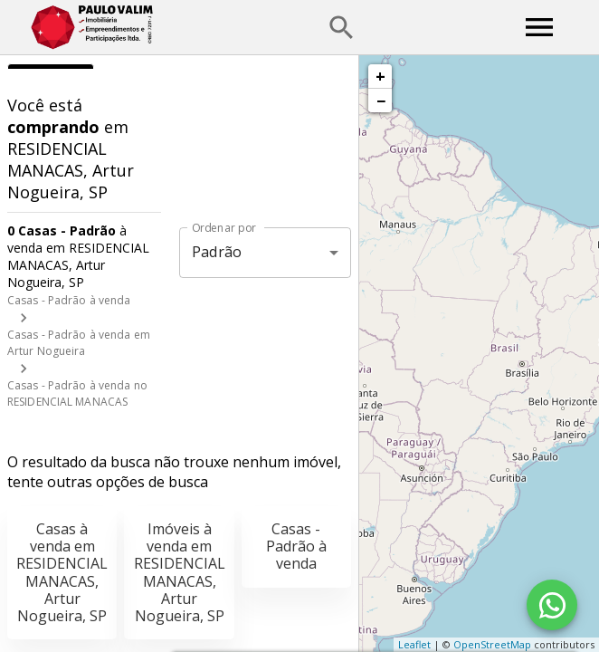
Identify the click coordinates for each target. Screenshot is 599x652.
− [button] (380, 100)
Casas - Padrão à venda (68, 300)
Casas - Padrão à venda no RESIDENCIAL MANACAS (77, 393)
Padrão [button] (217, 252)
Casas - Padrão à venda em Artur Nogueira (78, 343)
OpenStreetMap (492, 644)
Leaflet (414, 644)
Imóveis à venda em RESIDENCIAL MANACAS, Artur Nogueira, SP (179, 572)
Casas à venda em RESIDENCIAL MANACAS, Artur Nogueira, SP (62, 572)
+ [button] (380, 76)
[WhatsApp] (552, 605)
